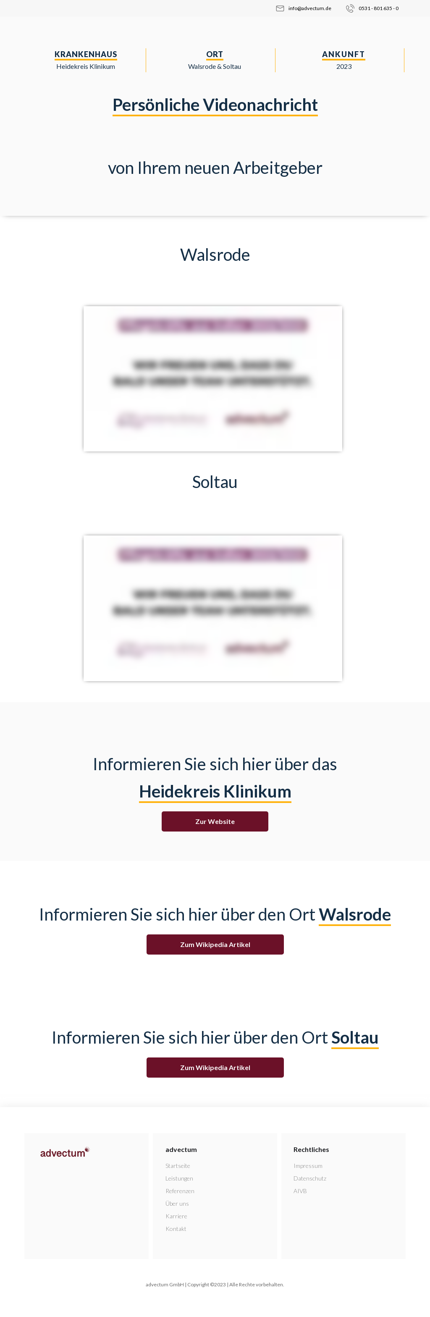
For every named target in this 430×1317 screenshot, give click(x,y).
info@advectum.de (309, 8)
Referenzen (179, 1190)
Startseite (177, 1165)
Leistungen (179, 1178)
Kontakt (175, 1228)
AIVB (300, 1190)
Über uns (177, 1203)
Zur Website (215, 821)
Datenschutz (310, 1178)
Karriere (176, 1216)
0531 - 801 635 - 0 (379, 8)
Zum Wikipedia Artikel (215, 944)
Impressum (308, 1165)
